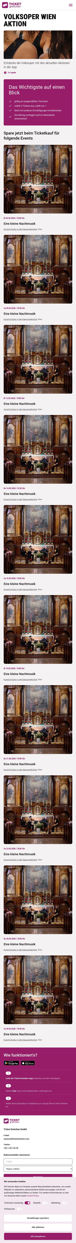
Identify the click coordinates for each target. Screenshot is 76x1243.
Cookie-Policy (33, 1195)
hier (14, 1091)
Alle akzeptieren (38, 1236)
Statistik (37, 1203)
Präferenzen (9, 1209)
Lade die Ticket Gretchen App (19, 1078)
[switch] (27, 1202)
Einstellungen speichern (38, 1218)
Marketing (55, 1203)
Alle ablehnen (38, 1227)
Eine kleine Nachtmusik (20, 223)
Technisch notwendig (13, 1203)
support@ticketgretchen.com (16, 1138)
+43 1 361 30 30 (11, 1148)
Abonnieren (38, 1177)
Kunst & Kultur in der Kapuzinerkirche (20, 229)
